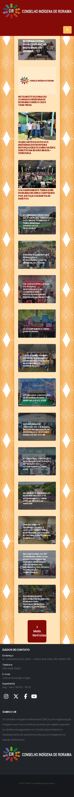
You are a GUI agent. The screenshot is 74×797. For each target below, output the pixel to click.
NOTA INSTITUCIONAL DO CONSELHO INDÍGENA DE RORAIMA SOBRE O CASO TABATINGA (32, 101)
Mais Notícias (39, 631)
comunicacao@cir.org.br (16, 678)
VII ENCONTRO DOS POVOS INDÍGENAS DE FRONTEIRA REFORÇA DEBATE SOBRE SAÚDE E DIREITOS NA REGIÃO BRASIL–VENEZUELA (36, 148)
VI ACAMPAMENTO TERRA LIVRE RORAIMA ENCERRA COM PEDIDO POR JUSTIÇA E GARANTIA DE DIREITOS (36, 194)
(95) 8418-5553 (11, 668)
